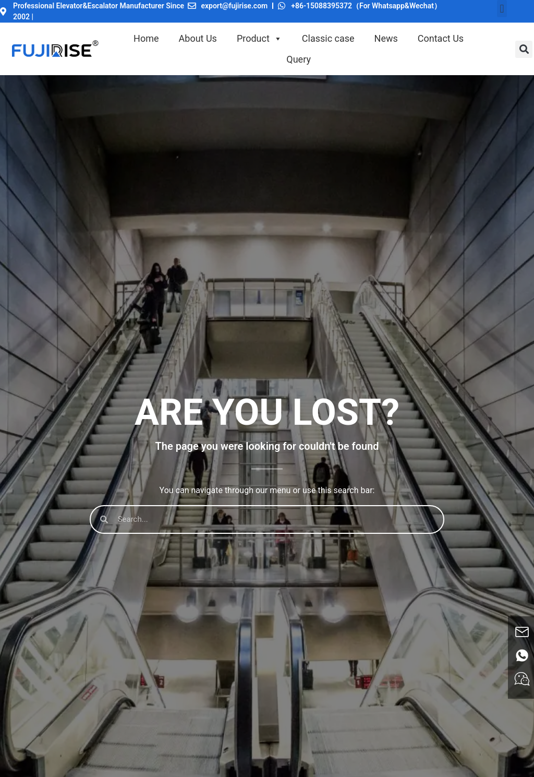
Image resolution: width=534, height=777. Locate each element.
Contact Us (441, 38)
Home (146, 38)
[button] (502, 8)
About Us (198, 38)
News (386, 38)
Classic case (328, 38)
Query (298, 59)
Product (259, 38)
